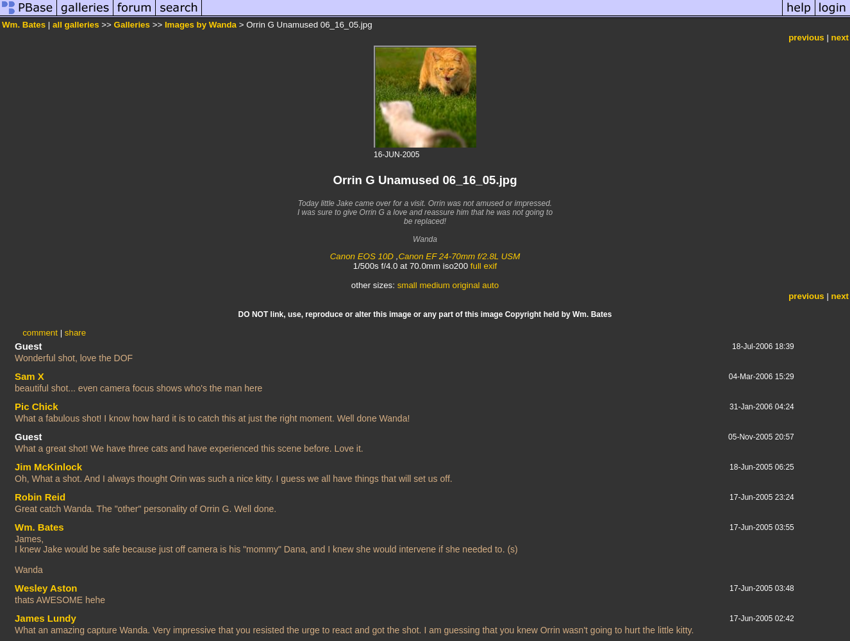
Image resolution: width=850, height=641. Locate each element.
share (75, 333)
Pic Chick (36, 406)
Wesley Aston (46, 588)
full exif (484, 266)
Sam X (29, 376)
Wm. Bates (24, 25)
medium (434, 285)
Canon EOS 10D (362, 256)
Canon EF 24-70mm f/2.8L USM (459, 256)
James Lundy (45, 618)
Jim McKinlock (48, 466)
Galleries (132, 25)
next (840, 37)
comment (40, 333)
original (466, 285)
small (407, 285)
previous (806, 37)
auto (490, 285)
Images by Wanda (201, 25)
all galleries (76, 25)
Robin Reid (40, 496)
